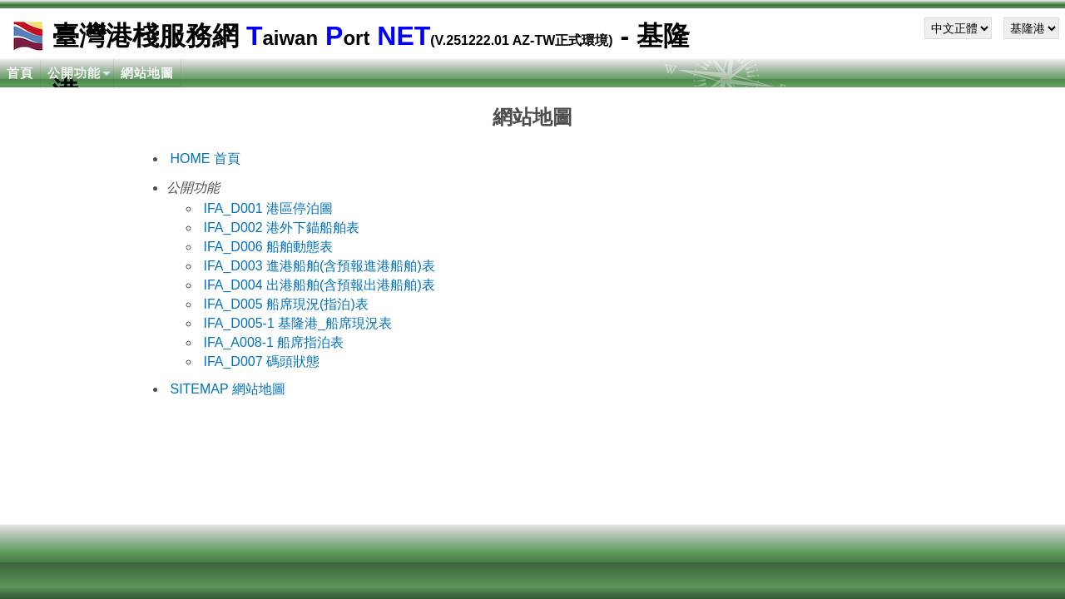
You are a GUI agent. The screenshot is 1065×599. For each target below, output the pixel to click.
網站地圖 (147, 73)
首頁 (20, 73)
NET (399, 36)
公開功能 (74, 73)
